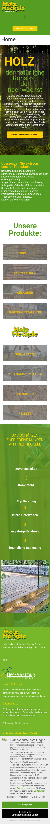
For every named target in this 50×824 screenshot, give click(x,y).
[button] (25, 17)
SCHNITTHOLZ (25, 276)
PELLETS (24, 416)
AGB (5, 660)
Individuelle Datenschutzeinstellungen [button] (25, 813)
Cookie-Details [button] (13, 820)
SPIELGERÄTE (25, 357)
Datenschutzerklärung (26, 788)
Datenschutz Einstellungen (15, 723)
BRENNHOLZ (25, 397)
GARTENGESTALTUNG (25, 315)
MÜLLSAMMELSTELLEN (25, 377)
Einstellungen (39, 791)
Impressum (37, 820)
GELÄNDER (25, 295)
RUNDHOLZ (25, 256)
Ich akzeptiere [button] (25, 804)
